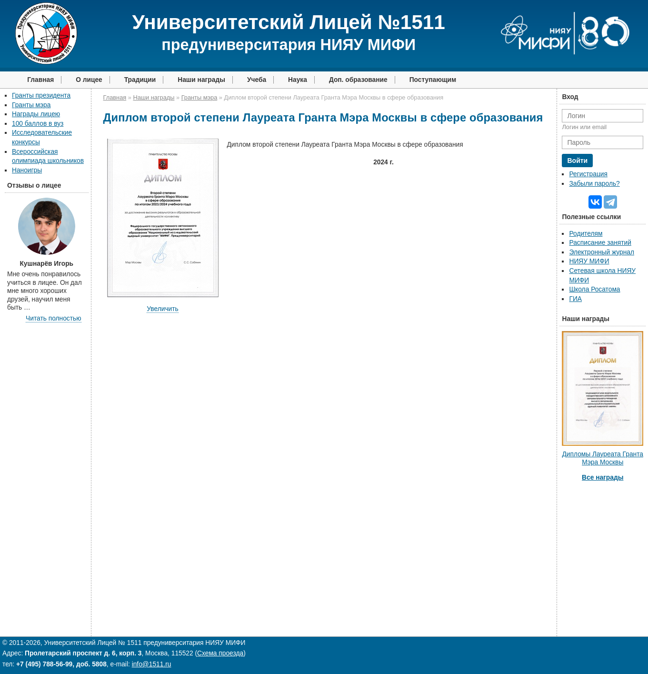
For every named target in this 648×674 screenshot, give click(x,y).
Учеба (256, 79)
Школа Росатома (594, 289)
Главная (40, 79)
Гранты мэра (31, 105)
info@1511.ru (151, 664)
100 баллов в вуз (37, 123)
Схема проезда (220, 653)
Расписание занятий (600, 242)
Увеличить (162, 308)
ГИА (575, 298)
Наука (297, 79)
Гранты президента (41, 95)
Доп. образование (358, 79)
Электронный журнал (601, 252)
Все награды (602, 477)
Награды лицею (36, 114)
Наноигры (27, 170)
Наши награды (201, 79)
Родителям (585, 233)
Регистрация (588, 174)
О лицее (89, 79)
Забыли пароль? (594, 183)
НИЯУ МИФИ (589, 261)
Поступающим (433, 79)
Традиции (140, 79)
